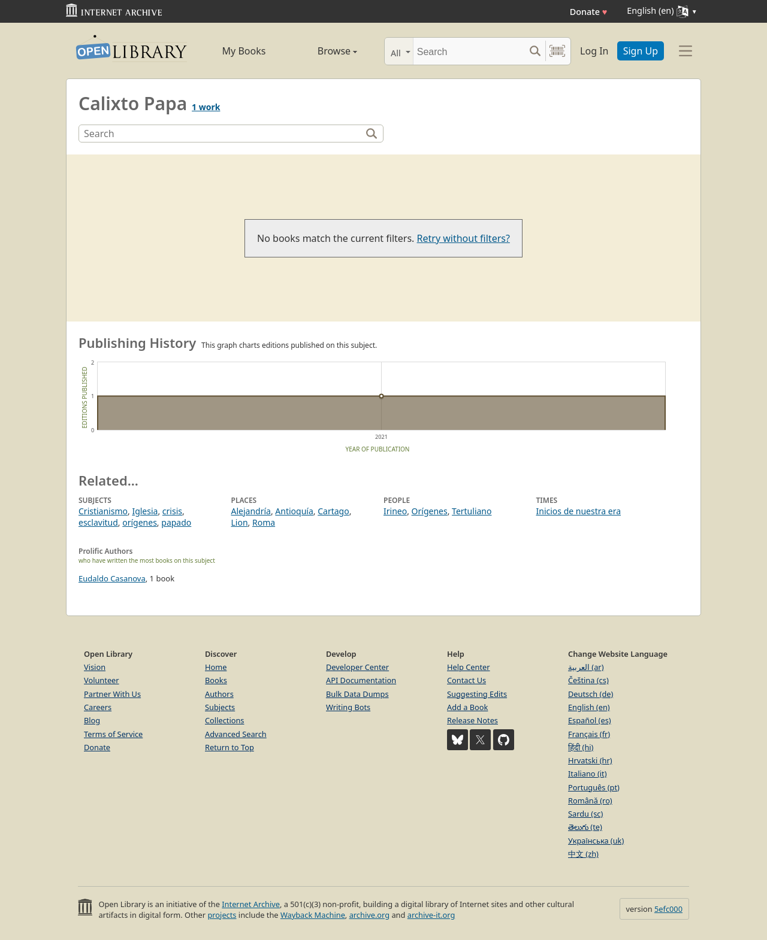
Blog (92, 720)
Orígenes (430, 511)
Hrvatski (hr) (590, 760)
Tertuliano (471, 511)
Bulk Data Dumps (357, 694)
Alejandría (251, 511)
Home (216, 667)
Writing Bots (348, 707)
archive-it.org (431, 914)
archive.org (369, 914)
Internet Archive (251, 904)
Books (216, 680)
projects (221, 914)
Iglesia (145, 511)
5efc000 (668, 908)
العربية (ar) (585, 667)
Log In (594, 50)
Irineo (395, 511)
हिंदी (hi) (580, 747)
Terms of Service (113, 734)
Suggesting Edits (477, 694)
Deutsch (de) (590, 694)
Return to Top (229, 747)
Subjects (220, 707)
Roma (263, 522)
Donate (589, 11)
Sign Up (640, 50)
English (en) (589, 707)
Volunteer (101, 680)
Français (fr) (589, 734)
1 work (206, 107)
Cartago (333, 511)
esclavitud (98, 522)
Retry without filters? (463, 238)
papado (176, 522)
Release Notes (472, 720)
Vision (94, 667)
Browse (324, 50)
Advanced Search (236, 734)
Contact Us (466, 680)
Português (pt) (594, 787)
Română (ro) (590, 800)
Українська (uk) (596, 840)
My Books (244, 50)
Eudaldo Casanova (112, 578)
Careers (97, 707)
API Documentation (361, 680)
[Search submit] (534, 51)
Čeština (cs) (588, 680)
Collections (224, 720)
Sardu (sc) (585, 813)
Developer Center (357, 667)
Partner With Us (112, 694)
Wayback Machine (312, 914)
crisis (172, 511)
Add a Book (467, 707)
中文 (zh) (583, 853)
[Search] (469, 51)
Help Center (468, 667)
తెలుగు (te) (585, 826)
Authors (219, 694)
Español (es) (589, 720)
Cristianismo (103, 511)
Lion (239, 522)
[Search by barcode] (557, 51)
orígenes (139, 522)
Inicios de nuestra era (578, 511)
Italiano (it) (587, 773)
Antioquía (294, 511)
